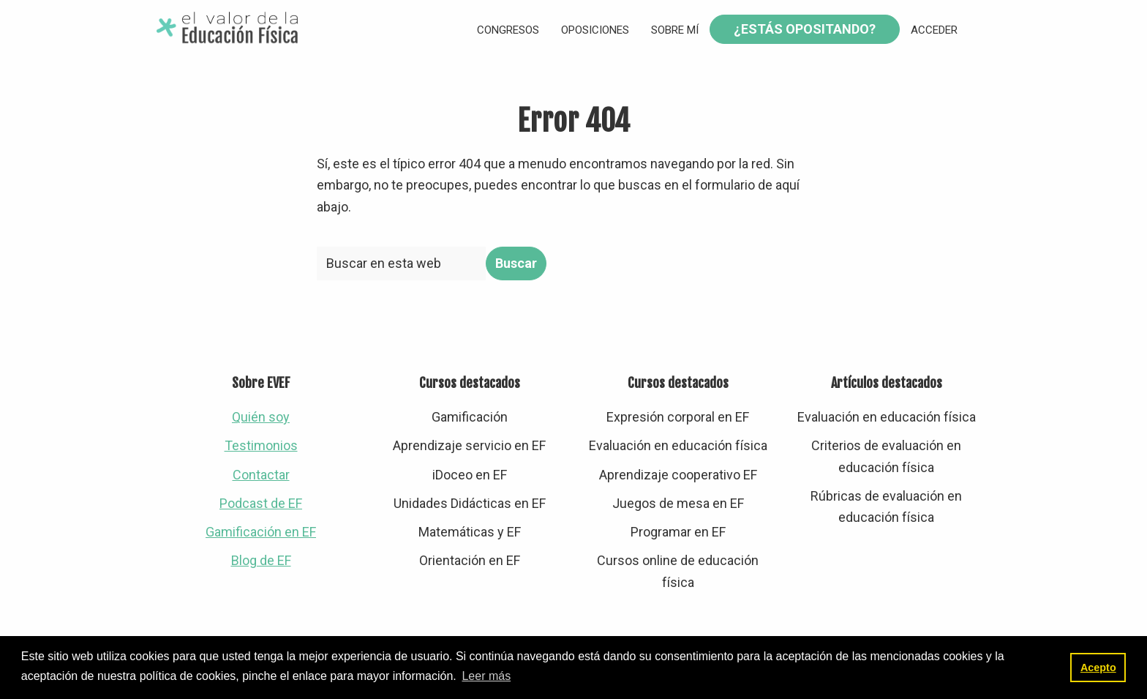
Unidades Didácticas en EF (470, 503)
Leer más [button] (486, 676)
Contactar (261, 474)
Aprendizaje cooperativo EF (678, 474)
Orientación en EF (469, 560)
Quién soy (261, 417)
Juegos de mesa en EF (678, 503)
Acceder (934, 30)
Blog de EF (261, 560)
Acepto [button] (1098, 667)
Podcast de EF (260, 503)
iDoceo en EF (469, 474)
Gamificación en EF (261, 531)
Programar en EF (678, 531)
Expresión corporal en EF (677, 417)
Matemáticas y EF (469, 531)
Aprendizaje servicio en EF (469, 445)
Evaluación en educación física (678, 445)
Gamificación (470, 417)
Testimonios (261, 445)
